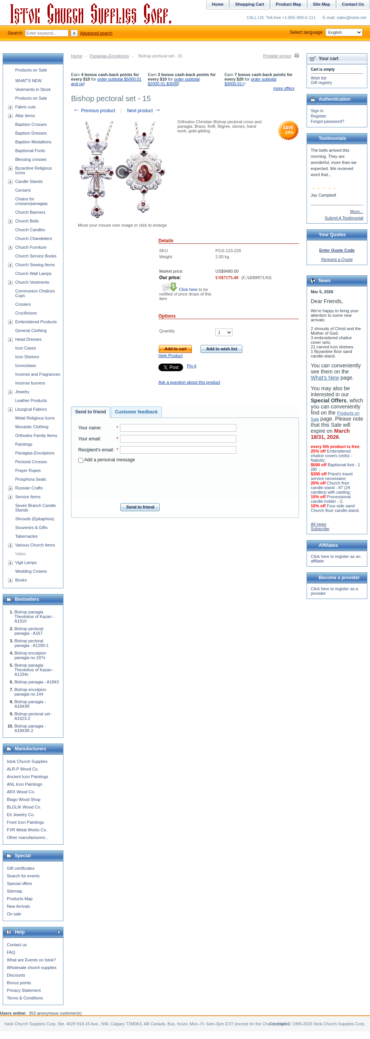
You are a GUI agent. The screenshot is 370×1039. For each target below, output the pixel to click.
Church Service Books (36, 256)
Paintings (23, 444)
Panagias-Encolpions (109, 56)
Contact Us (353, 4)
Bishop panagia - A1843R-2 (30, 728)
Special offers (19, 883)
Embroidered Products (36, 321)
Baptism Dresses (31, 133)
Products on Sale (31, 70)
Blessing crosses (31, 159)
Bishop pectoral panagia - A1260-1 (31, 643)
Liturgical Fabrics (31, 409)
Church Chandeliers (33, 238)
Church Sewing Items (35, 264)
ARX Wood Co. (21, 792)
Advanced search (96, 33)
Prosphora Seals (30, 479)
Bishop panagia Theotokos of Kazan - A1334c (34, 670)
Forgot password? (327, 121)
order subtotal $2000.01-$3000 (173, 81)
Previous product (94, 110)
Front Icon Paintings (25, 822)
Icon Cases (25, 348)
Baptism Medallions (33, 142)
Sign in (317, 110)
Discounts (16, 975)
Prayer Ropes (28, 470)
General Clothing (31, 330)
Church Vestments (32, 282)
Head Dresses (28, 339)
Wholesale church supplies (32, 967)
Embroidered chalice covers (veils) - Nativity (331, 455)
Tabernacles (26, 536)
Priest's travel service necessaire (332, 476)
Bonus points (19, 982)
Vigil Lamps (26, 562)
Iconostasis (25, 365)
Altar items (25, 115)
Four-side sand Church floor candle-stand (335, 508)
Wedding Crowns (31, 571)
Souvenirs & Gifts (31, 527)
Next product (144, 110)
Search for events (23, 876)
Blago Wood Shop (23, 799)
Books (21, 580)
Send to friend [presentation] (90, 412)
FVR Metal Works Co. (27, 830)
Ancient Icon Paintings (27, 776)
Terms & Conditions (25, 998)
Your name (89, 428)
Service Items (28, 496)
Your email (89, 439)
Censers (23, 190)
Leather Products (31, 400)
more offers (284, 88)
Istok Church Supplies (27, 761)
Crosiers (23, 304)
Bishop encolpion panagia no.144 (30, 691)
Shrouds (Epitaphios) (34, 518)
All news (318, 524)
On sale (14, 914)
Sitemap (14, 891)
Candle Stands (29, 181)
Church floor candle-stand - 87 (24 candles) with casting (330, 487)
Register (318, 116)
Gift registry (321, 82)
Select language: (326, 32)
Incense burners (30, 383)
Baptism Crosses (31, 124)
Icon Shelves (27, 356)
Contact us (17, 944)
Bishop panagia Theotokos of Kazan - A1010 (34, 616)
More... (356, 211)
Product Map (288, 4)
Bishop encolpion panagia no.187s (30, 655)
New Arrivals (18, 906)
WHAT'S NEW (28, 80)
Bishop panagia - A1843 (36, 682)
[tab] (90, 412)
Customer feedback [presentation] (136, 412)
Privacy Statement (24, 990)
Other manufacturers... (28, 837)
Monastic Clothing (31, 426)
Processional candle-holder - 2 (331, 499)
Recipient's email (95, 450)
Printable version (277, 56)
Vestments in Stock (33, 89)
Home (76, 56)
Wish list (318, 78)
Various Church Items (35, 545)
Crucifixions (26, 313)
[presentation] (157, 481)
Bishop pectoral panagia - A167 (28, 630)
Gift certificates (21, 868)
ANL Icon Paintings (24, 784)
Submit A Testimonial (344, 218)
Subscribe (320, 528)
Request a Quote (337, 259)
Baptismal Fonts (30, 150)
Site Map (321, 4)
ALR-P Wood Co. (23, 769)
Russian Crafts (29, 488)
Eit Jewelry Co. (21, 814)
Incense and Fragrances (37, 374)
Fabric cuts (25, 107)
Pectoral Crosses (31, 461)
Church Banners (30, 212)
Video (20, 553)
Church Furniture (31, 247)
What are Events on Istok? (31, 960)
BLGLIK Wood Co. (24, 807)
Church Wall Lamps (33, 273)
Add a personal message (106, 459)
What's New (325, 378)
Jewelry (22, 391)
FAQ (11, 952)
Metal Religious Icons (35, 418)
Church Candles (30, 229)
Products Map (20, 898)
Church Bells (27, 221)
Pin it (191, 366)
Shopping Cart (249, 4)
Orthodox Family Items (36, 435)
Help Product (170, 355)
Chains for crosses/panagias (31, 201)
